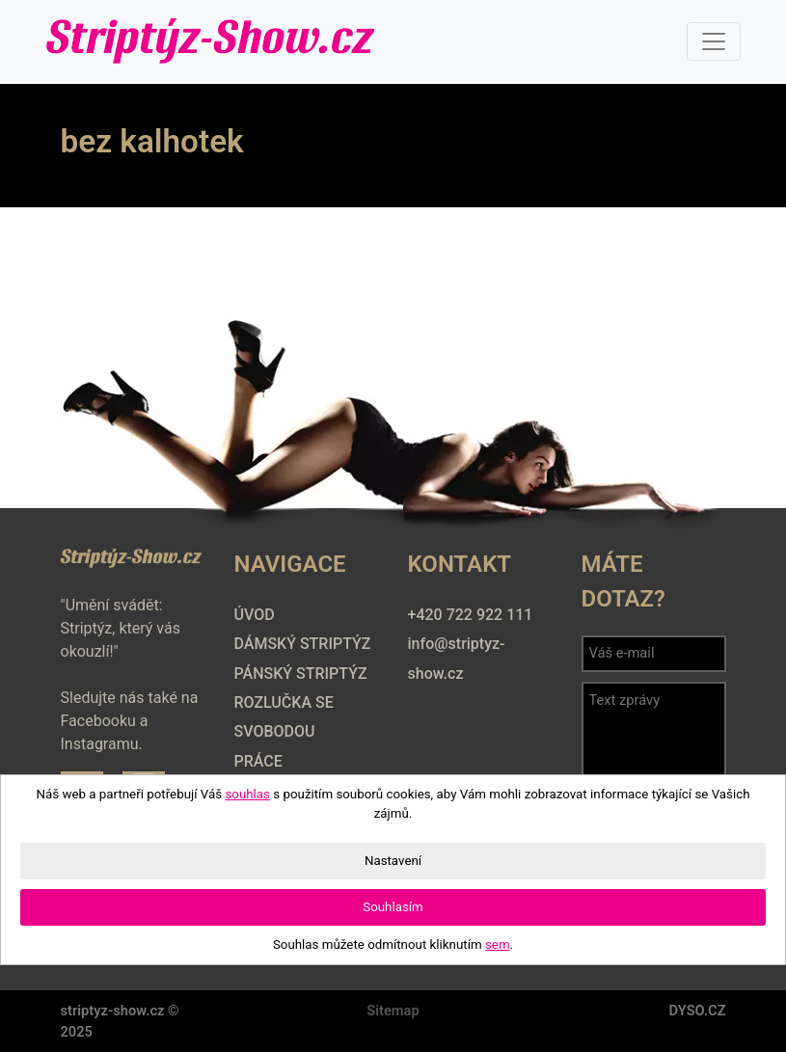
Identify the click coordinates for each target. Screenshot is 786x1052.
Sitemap (392, 1010)
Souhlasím (393, 907)
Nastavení (393, 860)
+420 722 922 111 (470, 615)
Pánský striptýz (300, 673)
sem (497, 944)
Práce (258, 761)
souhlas (247, 794)
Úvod (254, 615)
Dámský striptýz (302, 643)
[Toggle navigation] (714, 41)
